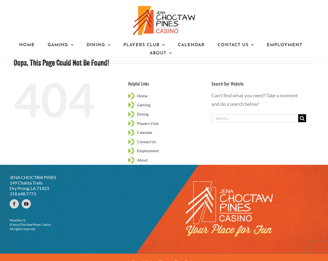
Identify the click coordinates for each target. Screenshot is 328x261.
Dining (143, 114)
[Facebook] (14, 204)
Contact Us (146, 141)
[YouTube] (26, 204)
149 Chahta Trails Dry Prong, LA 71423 (29, 185)
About (142, 160)
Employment (148, 150)
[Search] (302, 118)
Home (142, 95)
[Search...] (254, 118)
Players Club (148, 123)
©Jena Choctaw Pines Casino (30, 224)
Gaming (143, 104)
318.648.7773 (23, 193)
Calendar (145, 132)
